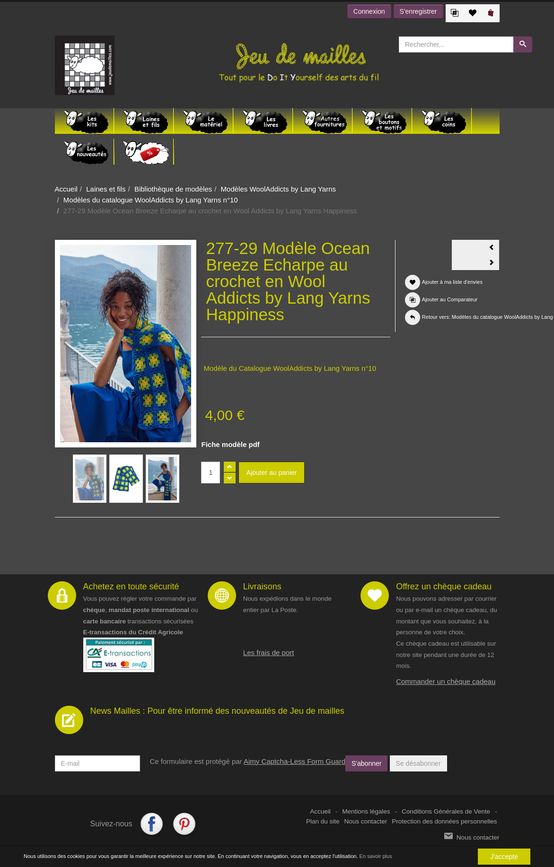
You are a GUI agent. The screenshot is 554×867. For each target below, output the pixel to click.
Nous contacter (365, 821)
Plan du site (323, 821)
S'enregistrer (418, 11)
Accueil (66, 189)
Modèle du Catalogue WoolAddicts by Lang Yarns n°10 (289, 368)
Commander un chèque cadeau (445, 681)
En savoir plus (376, 856)
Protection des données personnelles (444, 821)
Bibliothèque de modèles (173, 189)
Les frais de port (268, 652)
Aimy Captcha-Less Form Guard (294, 761)
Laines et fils (105, 189)
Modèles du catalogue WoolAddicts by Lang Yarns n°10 (150, 200)
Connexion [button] (369, 11)
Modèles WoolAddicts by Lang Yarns (278, 189)
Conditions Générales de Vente (446, 811)
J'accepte (504, 856)
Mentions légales (366, 811)
